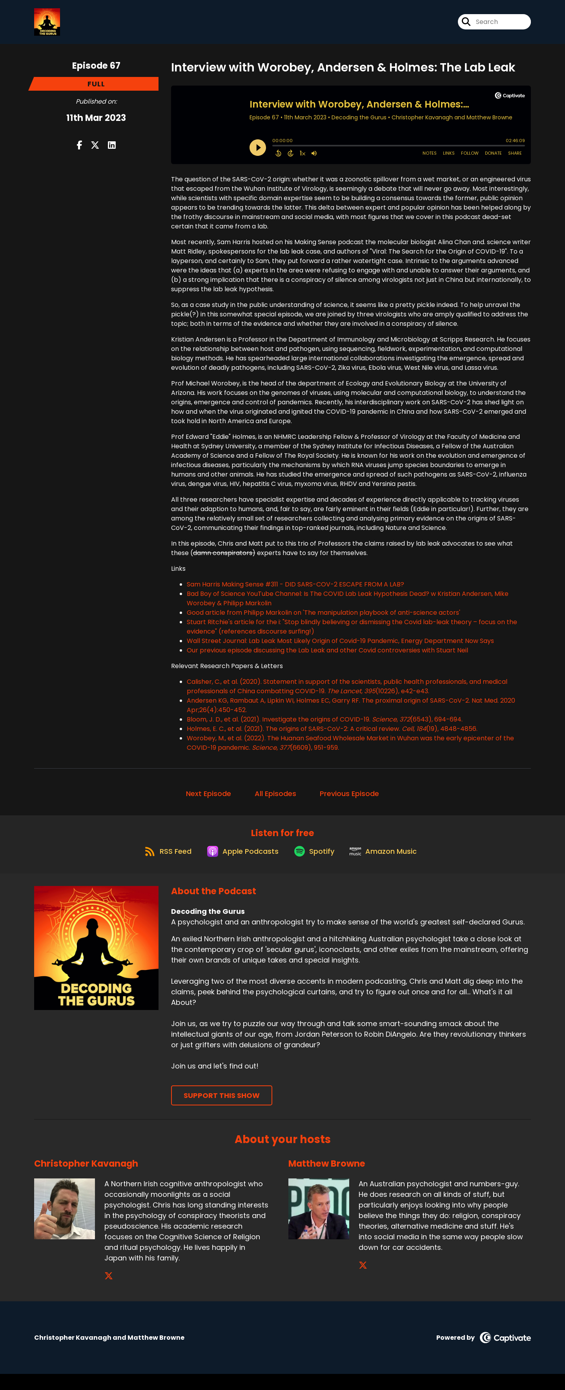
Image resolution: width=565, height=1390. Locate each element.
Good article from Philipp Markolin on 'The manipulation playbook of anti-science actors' (323, 619)
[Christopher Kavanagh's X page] (108, 1292)
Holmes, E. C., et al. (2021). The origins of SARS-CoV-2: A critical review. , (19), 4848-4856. (332, 735)
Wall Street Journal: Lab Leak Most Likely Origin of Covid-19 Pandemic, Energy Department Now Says (340, 647)
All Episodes (275, 801)
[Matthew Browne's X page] (363, 1281)
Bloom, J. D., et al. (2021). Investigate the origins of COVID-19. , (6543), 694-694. (325, 726)
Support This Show (222, 1111)
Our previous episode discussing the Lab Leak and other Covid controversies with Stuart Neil (327, 657)
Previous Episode (349, 801)
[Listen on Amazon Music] (389, 867)
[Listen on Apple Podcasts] (238, 867)
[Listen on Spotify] (315, 867)
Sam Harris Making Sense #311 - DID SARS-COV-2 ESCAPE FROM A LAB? (295, 591)
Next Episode (208, 801)
